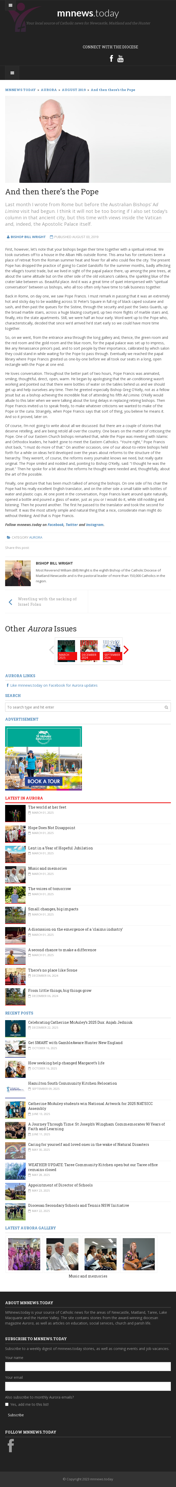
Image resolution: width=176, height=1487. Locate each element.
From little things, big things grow (59, 990)
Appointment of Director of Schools (60, 1185)
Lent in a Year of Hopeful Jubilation (60, 848)
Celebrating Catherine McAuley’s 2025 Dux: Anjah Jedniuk (80, 1022)
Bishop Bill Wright (54, 563)
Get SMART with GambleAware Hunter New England (75, 1042)
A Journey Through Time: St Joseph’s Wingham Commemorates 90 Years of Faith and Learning (96, 1126)
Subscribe (16, 1414)
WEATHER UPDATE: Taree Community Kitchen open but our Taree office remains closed (93, 1167)
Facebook (56, 524)
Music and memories (47, 868)
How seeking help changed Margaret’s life (66, 1062)
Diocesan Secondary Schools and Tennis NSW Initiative (78, 1205)
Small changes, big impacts (53, 908)
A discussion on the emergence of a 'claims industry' (75, 929)
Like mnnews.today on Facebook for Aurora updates (51, 685)
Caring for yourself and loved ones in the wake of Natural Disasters (88, 1144)
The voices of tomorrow (49, 888)
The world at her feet (47, 807)
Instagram (94, 524)
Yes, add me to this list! (29, 1404)
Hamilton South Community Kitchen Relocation (72, 1083)
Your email (14, 1377)
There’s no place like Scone (52, 970)
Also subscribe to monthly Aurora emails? (39, 1397)
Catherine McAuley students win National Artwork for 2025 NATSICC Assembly (90, 1106)
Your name (14, 1357)
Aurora (35, 537)
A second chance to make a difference (62, 949)
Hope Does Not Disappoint (51, 827)
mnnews (88, 13)
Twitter (72, 524)
